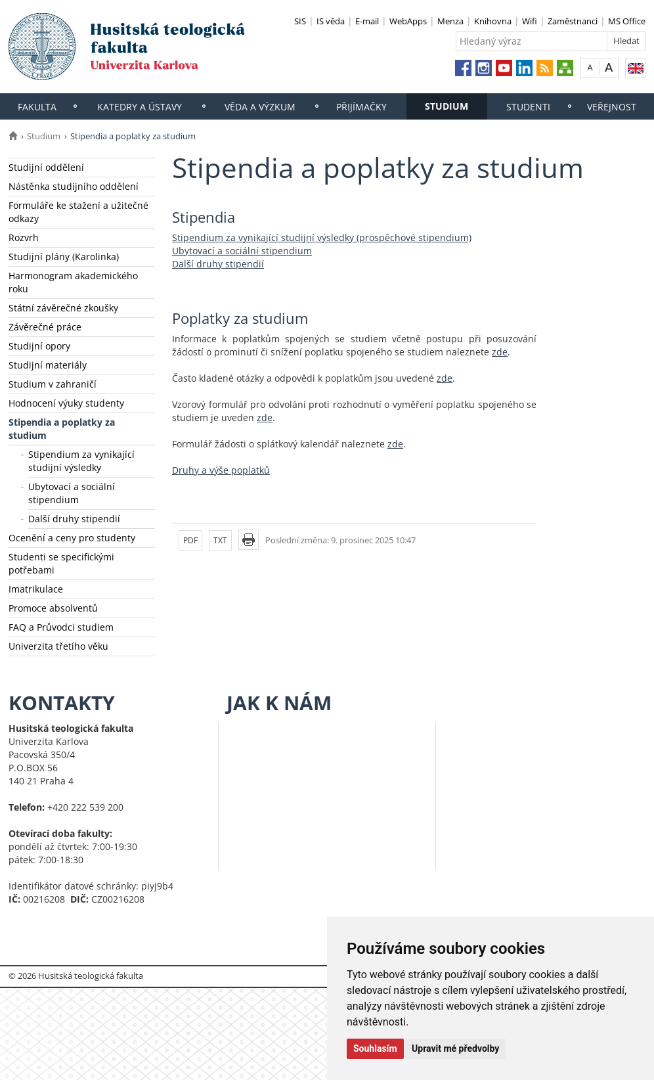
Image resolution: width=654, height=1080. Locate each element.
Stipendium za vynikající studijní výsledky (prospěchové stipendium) (321, 237)
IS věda (330, 21)
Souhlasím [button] (375, 1048)
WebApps (408, 21)
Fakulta (37, 107)
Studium (446, 106)
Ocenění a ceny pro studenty (72, 537)
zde (500, 352)
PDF (190, 540)
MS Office (626, 21)
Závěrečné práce (45, 327)
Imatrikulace (36, 589)
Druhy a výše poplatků (221, 470)
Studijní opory (39, 346)
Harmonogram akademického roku (73, 282)
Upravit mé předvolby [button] (455, 1048)
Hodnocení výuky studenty (66, 403)
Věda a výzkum (260, 107)
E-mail (367, 21)
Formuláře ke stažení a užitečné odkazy (78, 212)
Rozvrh (24, 237)
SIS (300, 21)
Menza (450, 21)
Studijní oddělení (46, 167)
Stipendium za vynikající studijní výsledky (81, 461)
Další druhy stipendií (74, 518)
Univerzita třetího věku (58, 646)
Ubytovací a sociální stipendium (71, 493)
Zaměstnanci (573, 21)
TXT (220, 540)
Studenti (528, 107)
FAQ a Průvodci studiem (61, 627)
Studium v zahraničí (53, 384)
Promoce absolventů (53, 608)
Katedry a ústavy (139, 107)
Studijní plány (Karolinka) (64, 256)
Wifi (529, 21)
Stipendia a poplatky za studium (62, 428)
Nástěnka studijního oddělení (74, 186)
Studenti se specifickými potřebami (61, 563)
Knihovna (493, 21)
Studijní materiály (48, 365)
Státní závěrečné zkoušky (63, 308)
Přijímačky (361, 107)
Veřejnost (611, 107)
